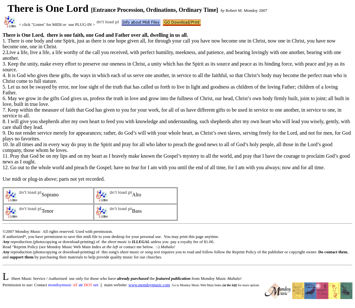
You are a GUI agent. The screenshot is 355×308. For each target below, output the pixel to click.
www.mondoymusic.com (149, 284)
